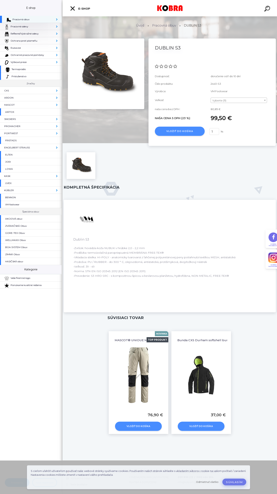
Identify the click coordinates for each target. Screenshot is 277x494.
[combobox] (239, 100)
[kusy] (214, 131)
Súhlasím (234, 482)
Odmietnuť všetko (207, 482)
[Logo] (169, 8)
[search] (267, 9)
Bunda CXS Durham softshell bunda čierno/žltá (213, 340)
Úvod (140, 25)
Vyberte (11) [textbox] (219, 100)
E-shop (80, 8)
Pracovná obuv (164, 25)
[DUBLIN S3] (106, 40)
